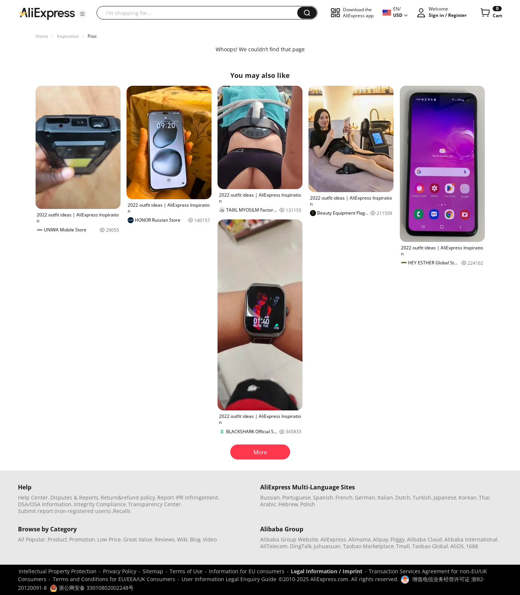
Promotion (82, 539)
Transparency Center (154, 504)
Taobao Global (430, 546)
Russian (270, 497)
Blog (195, 539)
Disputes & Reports (74, 497)
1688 (472, 546)
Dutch (402, 497)
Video (210, 539)
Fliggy (397, 539)
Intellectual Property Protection (58, 571)
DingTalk (300, 546)
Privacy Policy (119, 571)
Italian (385, 497)
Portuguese (296, 497)
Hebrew (288, 504)
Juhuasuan (327, 546)
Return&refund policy (128, 497)
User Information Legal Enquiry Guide (229, 579)
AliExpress (333, 539)
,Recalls (121, 510)
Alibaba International (471, 539)
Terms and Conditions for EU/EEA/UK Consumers (114, 579)
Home (42, 36)
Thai (484, 497)
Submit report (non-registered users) (64, 510)
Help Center (33, 497)
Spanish (323, 497)
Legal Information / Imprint (326, 571)
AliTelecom (274, 546)
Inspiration (68, 36)
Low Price (109, 539)
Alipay (380, 539)
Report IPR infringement (187, 497)
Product (57, 539)
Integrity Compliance (100, 504)
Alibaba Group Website (289, 539)
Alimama (360, 539)
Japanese (445, 497)
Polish (307, 504)
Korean (468, 497)
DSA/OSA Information (45, 504)
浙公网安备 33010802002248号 (92, 587)
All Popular (31, 539)
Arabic (268, 504)
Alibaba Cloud (424, 539)
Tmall (403, 546)
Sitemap (153, 571)
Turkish (422, 497)
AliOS (457, 546)
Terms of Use (186, 571)
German (365, 497)
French (344, 497)
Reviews (165, 539)
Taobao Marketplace (368, 546)
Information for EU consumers (247, 571)
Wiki (182, 539)
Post (92, 36)
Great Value (137, 539)
